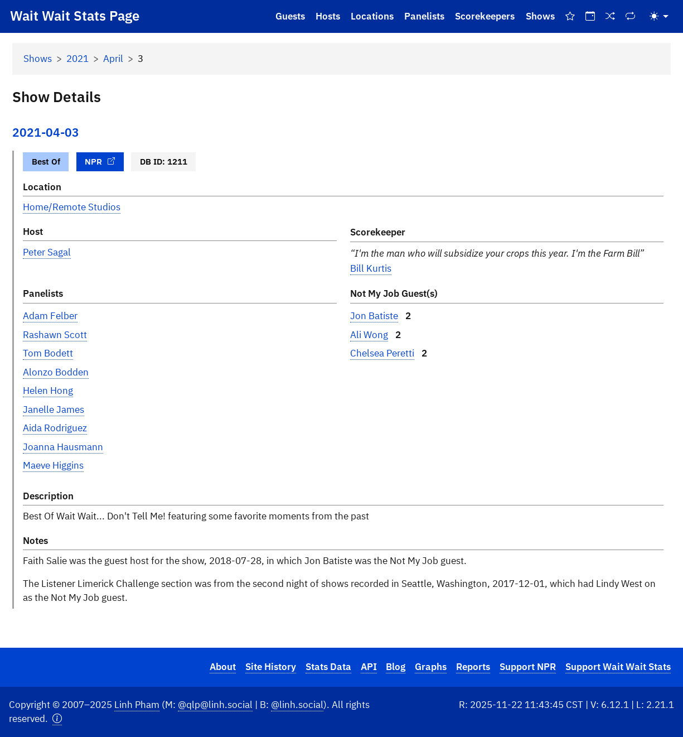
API (369, 667)
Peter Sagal (47, 252)
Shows (540, 16)
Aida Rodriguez (55, 428)
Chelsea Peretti (382, 353)
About (223, 667)
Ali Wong (369, 335)
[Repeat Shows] (631, 16)
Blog (395, 667)
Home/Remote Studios (71, 207)
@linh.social (297, 705)
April (113, 58)
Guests (290, 16)
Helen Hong (48, 390)
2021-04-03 (45, 132)
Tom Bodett (48, 353)
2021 (77, 58)
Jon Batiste (374, 316)
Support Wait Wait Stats (618, 667)
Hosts (328, 16)
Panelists (424, 16)
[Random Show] (610, 16)
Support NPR (528, 667)
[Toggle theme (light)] (659, 16)
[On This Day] (590, 16)
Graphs (431, 667)
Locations (372, 16)
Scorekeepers (485, 16)
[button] (57, 718)
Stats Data (328, 667)
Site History (270, 667)
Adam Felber (50, 316)
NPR (100, 161)
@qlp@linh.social (215, 705)
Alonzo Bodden (56, 372)
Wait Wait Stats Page (74, 16)
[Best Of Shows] (570, 16)
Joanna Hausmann (63, 447)
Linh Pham (136, 705)
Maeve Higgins (53, 465)
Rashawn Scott (55, 335)
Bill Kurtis (370, 268)
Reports (473, 667)
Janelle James (53, 409)
